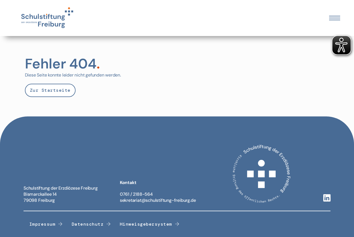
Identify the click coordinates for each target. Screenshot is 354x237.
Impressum (46, 224)
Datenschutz (91, 224)
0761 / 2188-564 (136, 194)
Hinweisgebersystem (150, 224)
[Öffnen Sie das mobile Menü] (334, 18)
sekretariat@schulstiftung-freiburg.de (158, 200)
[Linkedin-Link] (326, 198)
